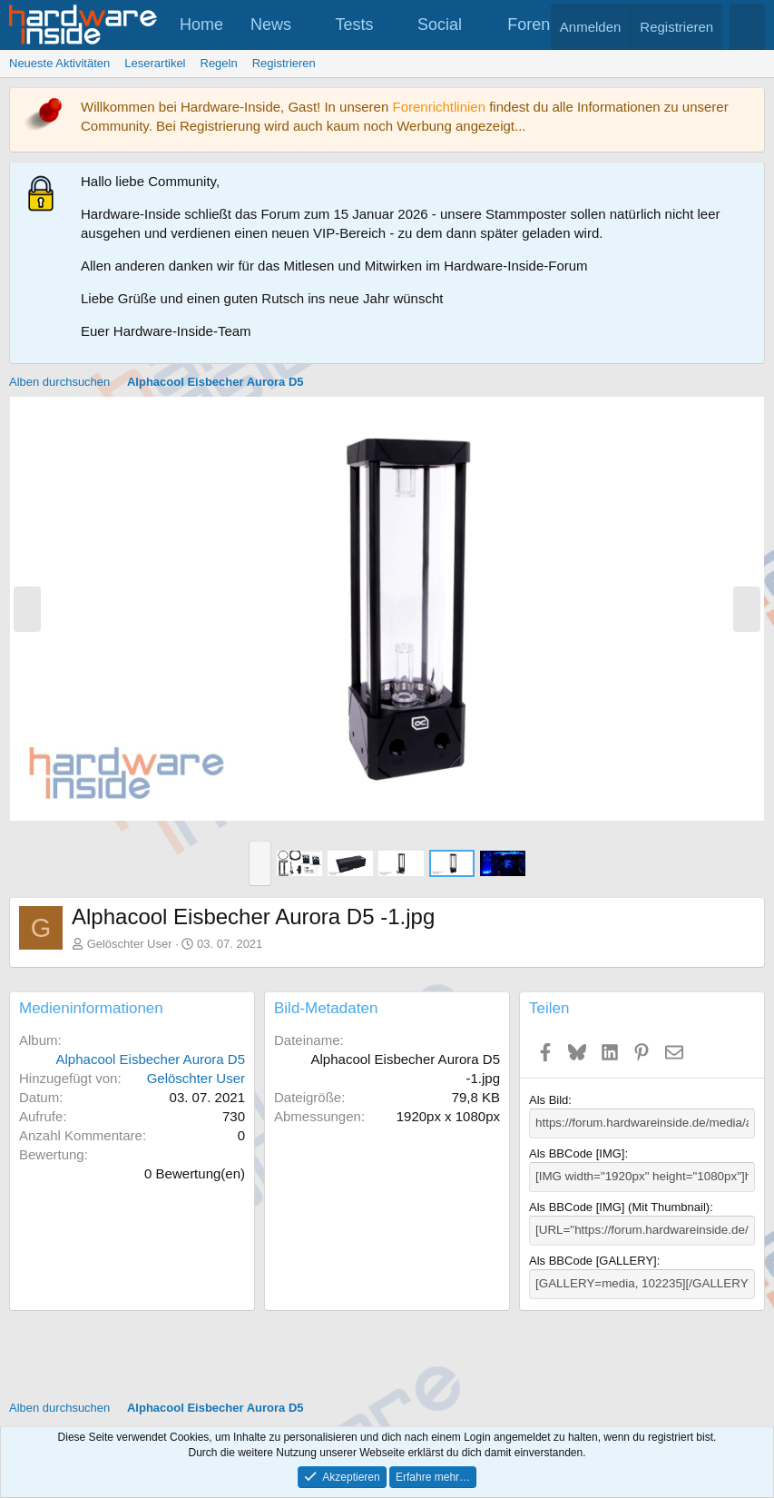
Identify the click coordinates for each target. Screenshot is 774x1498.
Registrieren (284, 63)
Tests (355, 24)
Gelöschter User (129, 944)
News (270, 24)
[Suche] (747, 27)
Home (201, 24)
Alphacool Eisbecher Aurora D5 (150, 1059)
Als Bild (548, 1100)
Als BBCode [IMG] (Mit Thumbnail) (619, 1206)
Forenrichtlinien (438, 106)
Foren (528, 24)
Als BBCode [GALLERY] (593, 1259)
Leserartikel (154, 63)
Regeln (219, 63)
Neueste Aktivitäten (59, 63)
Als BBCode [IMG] (576, 1153)
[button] (307, 25)
